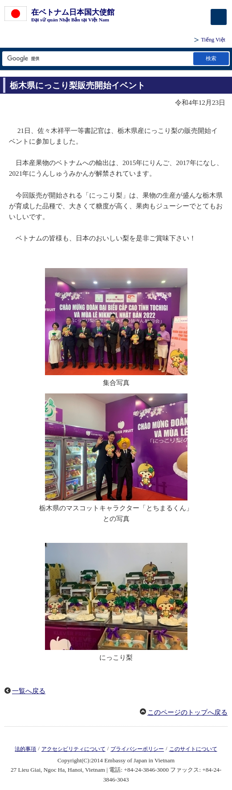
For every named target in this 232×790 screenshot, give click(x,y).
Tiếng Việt (213, 40)
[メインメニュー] (219, 17)
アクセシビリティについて (73, 749)
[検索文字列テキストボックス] (97, 58)
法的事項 (25, 749)
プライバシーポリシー (137, 749)
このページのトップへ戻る (187, 712)
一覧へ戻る (28, 691)
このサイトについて (193, 749)
